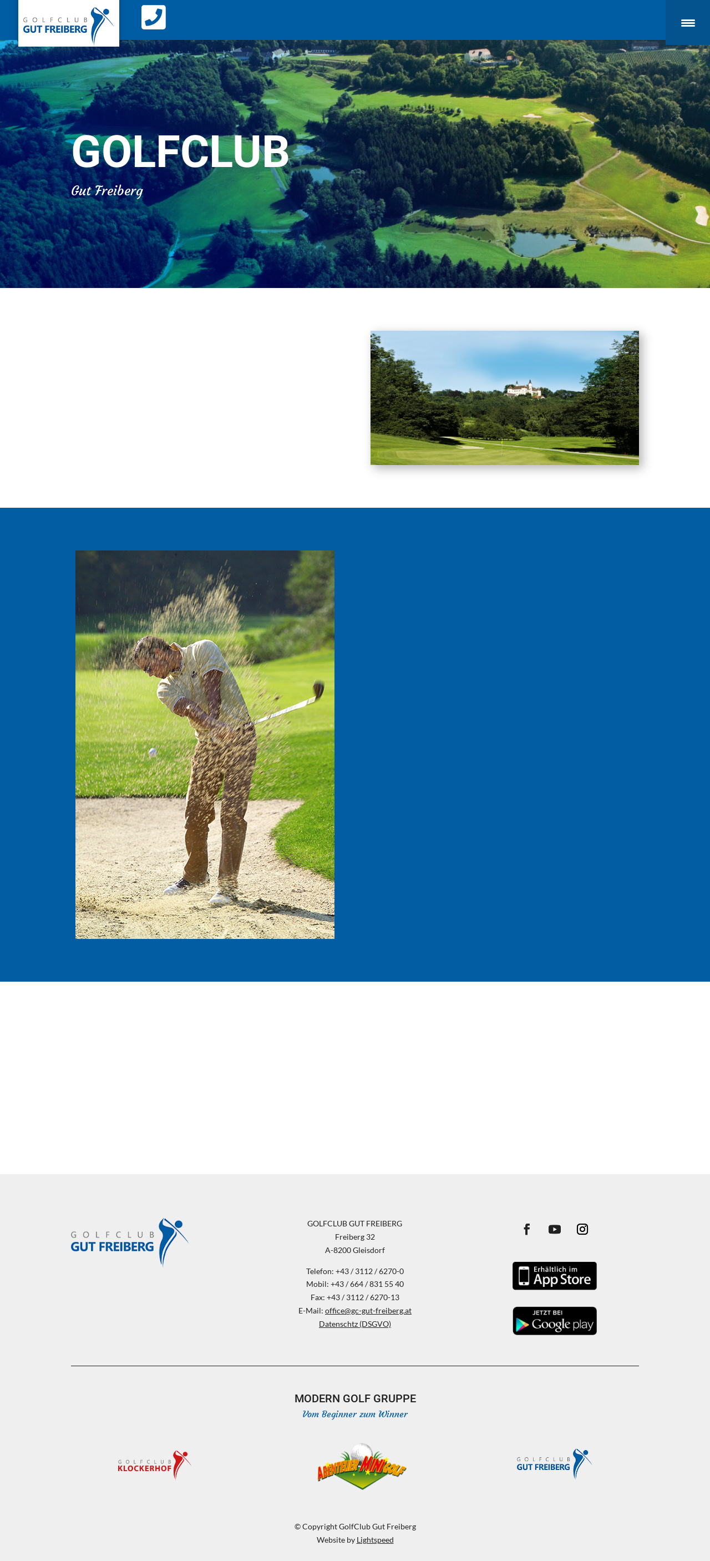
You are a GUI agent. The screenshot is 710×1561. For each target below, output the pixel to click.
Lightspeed (375, 1539)
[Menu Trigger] (688, 22)
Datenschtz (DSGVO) (355, 1323)
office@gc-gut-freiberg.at (368, 1310)
